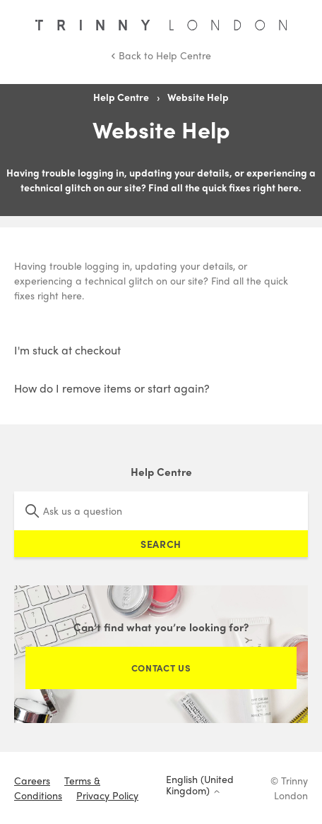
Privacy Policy (107, 795)
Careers (32, 780)
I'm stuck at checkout (67, 350)
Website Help (198, 97)
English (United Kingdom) (200, 785)
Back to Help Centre (160, 54)
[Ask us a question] (161, 510)
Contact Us (161, 667)
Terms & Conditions (57, 787)
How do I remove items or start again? (112, 388)
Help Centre (121, 97)
